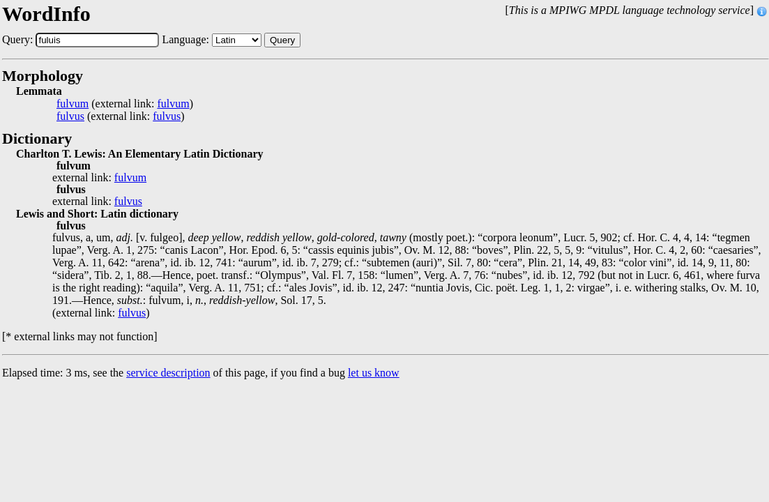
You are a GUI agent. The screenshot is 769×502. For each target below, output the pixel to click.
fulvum (72, 103)
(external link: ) (124, 103)
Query (282, 40)
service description (168, 373)
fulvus (70, 116)
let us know (373, 373)
